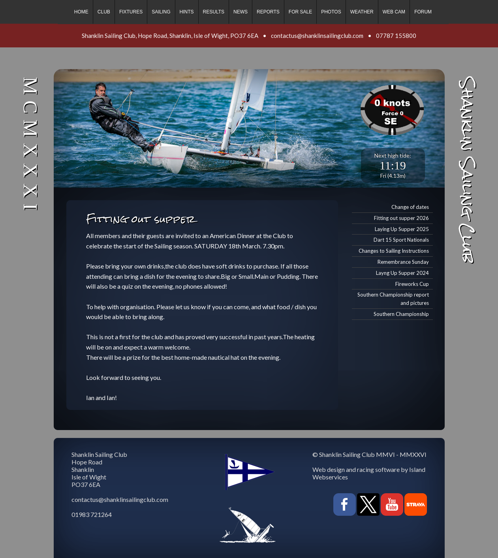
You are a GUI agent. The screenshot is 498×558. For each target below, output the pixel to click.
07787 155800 (396, 35)
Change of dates (410, 207)
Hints (187, 12)
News (240, 12)
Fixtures (131, 12)
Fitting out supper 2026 (401, 218)
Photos (331, 12)
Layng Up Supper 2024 (402, 273)
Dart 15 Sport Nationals (401, 240)
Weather (362, 12)
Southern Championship (401, 314)
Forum (423, 12)
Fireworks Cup (412, 284)
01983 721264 (91, 514)
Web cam (394, 12)
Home (81, 12)
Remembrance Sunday (403, 262)
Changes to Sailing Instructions (394, 251)
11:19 (393, 165)
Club (104, 12)
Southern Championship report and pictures (393, 298)
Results (213, 12)
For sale (300, 12)
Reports (268, 12)
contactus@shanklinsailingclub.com (317, 35)
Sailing (161, 12)
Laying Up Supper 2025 (402, 229)
